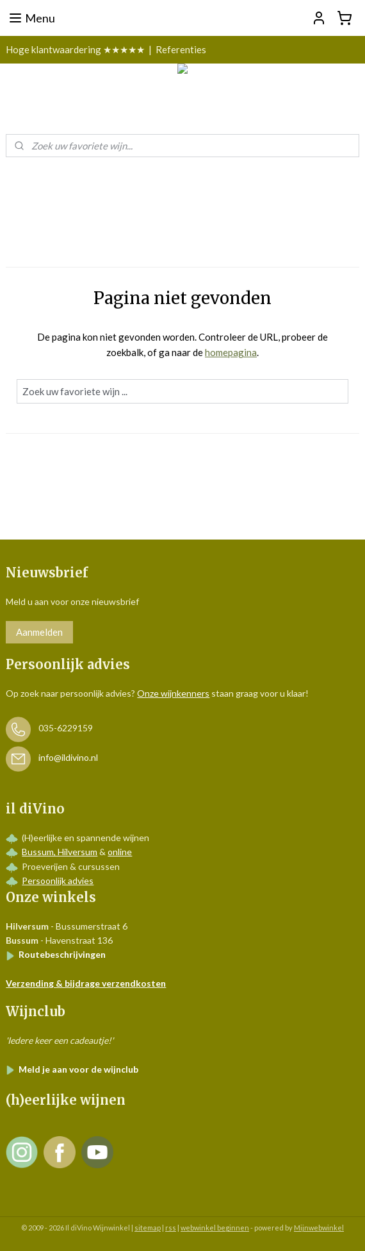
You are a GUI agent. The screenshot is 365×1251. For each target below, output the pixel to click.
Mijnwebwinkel (319, 1227)
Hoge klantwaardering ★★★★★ (75, 49)
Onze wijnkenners (173, 693)
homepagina (231, 352)
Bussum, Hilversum (59, 851)
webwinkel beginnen (215, 1227)
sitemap (147, 1227)
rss (170, 1227)
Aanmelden (39, 632)
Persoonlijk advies (57, 880)
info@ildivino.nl (68, 758)
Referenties (181, 49)
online (120, 851)
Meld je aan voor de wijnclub (72, 1069)
